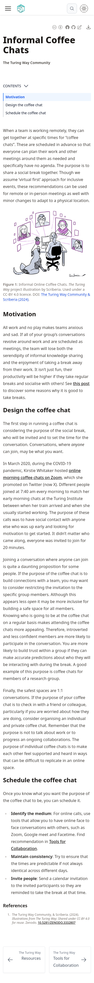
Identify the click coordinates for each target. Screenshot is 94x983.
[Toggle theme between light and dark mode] (84, 8)
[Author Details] (26, 62)
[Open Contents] (26, 86)
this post (81, 383)
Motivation (15, 96)
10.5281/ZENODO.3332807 (56, 922)
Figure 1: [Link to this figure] (10, 284)
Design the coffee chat (24, 104)
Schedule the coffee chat (26, 112)
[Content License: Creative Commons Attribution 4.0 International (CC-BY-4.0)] (57, 26)
